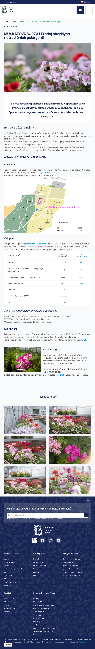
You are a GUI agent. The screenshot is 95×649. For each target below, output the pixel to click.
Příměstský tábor (10, 608)
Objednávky (8, 602)
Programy (7, 605)
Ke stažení (8, 612)
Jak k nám (7, 565)
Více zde (82, 642)
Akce (14, 22)
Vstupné (7, 559)
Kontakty (36, 622)
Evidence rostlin (39, 569)
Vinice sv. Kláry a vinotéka (13, 569)
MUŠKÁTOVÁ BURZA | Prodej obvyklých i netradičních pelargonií (40, 22)
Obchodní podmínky (40, 625)
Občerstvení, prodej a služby (14, 579)
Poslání (36, 559)
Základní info (9, 598)
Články (6, 22)
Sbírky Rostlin (38, 562)
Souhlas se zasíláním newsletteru (45, 628)
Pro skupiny (8, 575)
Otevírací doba (10, 2)
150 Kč (82, 262)
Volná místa (37, 602)
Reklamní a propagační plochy (73, 572)
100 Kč (82, 270)
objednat (59, 375)
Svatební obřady (68, 562)
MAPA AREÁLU (48, 172)
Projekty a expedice (40, 565)
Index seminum (38, 572)
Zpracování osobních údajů (43, 631)
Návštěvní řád (38, 618)
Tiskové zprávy (38, 612)
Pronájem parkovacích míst (72, 575)
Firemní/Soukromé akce (71, 559)
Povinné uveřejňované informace (45, 635)
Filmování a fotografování (71, 565)
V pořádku (8, 645)
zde (85, 340)
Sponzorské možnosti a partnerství (75, 569)
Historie (36, 598)
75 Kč (82, 283)
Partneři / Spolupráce (41, 608)
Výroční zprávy (38, 615)
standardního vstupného (37, 243)
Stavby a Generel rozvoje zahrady (45, 605)
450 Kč (82, 277)
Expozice (7, 585)
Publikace (36, 575)
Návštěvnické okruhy (12, 582)
